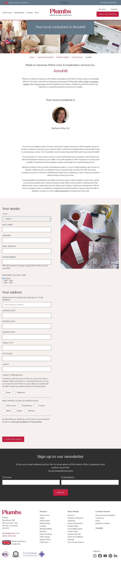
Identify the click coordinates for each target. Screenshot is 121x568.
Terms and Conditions (19, 422)
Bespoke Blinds (46, 529)
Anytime (7, 278)
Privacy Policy (36, 422)
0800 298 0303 (110, 2)
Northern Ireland (62, 57)
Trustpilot (64, 2)
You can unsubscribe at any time (60, 471)
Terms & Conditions (75, 537)
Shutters (31, 411)
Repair (19, 411)
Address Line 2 (9, 321)
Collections (44, 542)
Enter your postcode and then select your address (22, 298)
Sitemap (71, 539)
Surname (6, 235)
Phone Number (9, 257)
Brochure (102, 9)
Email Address (9, 246)
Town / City (7, 343)
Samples (114, 9)
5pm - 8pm (8, 282)
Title (5, 214)
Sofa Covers (7, 12)
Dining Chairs (45, 520)
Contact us (99, 518)
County (5, 364)
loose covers (40, 84)
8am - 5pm (8, 280)
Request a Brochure (75, 518)
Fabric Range (45, 537)
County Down (77, 57)
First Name (7, 225)
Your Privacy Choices (76, 542)
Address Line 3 (8, 332)
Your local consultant (45, 57)
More (37, 12)
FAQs (97, 520)
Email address (67, 477)
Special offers (45, 539)
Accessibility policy (75, 529)
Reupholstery (19, 12)
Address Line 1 (9, 310)
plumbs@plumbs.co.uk (10, 533)
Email (8, 392)
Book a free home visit (107, 14)
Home (32, 57)
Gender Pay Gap (74, 534)
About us (71, 515)
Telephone (21, 392)
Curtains (29, 12)
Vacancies (71, 520)
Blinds (8, 411)
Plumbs (60, 11)
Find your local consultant (105, 515)
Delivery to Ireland (102, 523)
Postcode (7, 354)
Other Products (46, 534)
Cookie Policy (73, 531)
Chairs (42, 518)
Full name (6, 477)
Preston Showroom (75, 523)
